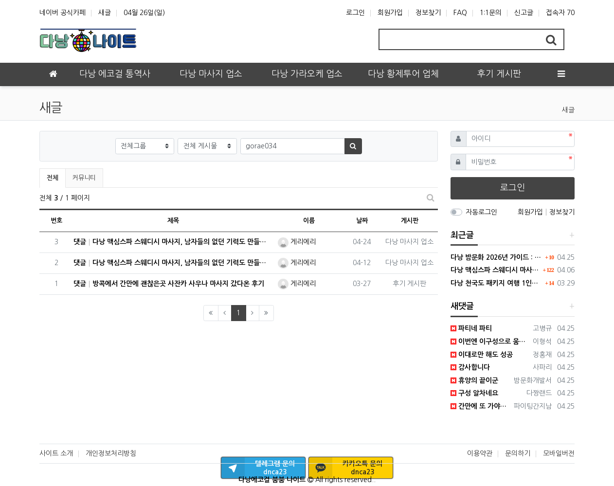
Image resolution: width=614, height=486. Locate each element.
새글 (104, 12)
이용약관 (479, 453)
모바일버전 (559, 453)
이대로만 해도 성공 (482, 354)
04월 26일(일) (144, 12)
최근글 (462, 235)
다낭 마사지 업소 (409, 241)
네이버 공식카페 (62, 12)
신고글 (523, 12)
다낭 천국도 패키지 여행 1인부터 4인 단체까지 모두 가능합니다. (497, 283)
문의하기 (517, 453)
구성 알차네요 (474, 393)
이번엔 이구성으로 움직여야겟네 (490, 341)
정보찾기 (428, 12)
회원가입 (390, 12)
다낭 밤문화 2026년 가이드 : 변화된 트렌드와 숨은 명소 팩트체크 (497, 257)
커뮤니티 (84, 178)
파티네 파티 (471, 328)
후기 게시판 (409, 283)
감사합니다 (470, 367)
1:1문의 (491, 12)
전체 (52, 178)
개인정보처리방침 (111, 453)
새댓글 (462, 306)
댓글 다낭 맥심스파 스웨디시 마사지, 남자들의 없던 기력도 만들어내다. (172, 242)
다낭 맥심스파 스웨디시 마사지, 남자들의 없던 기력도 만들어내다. (496, 270)
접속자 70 (560, 12)
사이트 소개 (56, 453)
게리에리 (297, 241)
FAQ (460, 12)
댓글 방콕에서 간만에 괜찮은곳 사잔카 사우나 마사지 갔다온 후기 (168, 284)
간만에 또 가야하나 (481, 406)
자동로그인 (481, 212)
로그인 (355, 12)
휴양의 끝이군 (474, 380)
